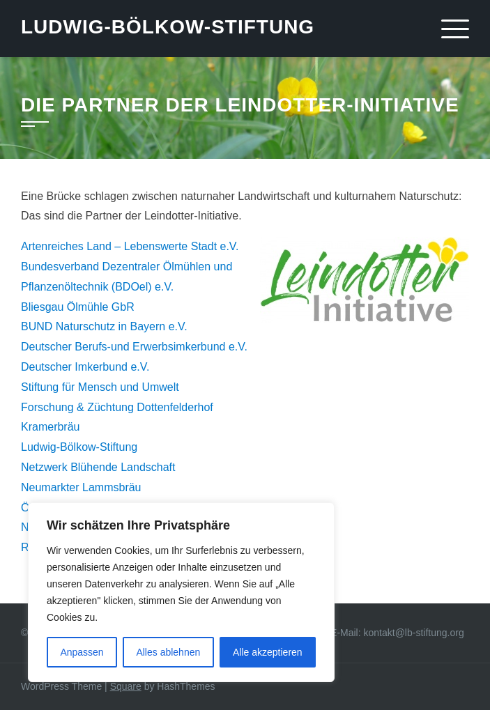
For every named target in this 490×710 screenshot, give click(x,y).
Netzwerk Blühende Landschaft (98, 467)
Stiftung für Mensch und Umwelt (100, 387)
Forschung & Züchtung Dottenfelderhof (117, 407)
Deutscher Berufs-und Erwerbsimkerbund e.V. (134, 347)
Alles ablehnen (168, 652)
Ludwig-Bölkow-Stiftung (167, 27)
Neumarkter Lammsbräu (81, 487)
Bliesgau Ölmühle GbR (78, 307)
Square (125, 686)
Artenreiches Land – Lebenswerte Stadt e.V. (130, 246)
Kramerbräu (50, 427)
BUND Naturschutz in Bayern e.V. (104, 326)
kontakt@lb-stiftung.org (414, 632)
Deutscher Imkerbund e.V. (85, 367)
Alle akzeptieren (268, 652)
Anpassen (81, 652)
